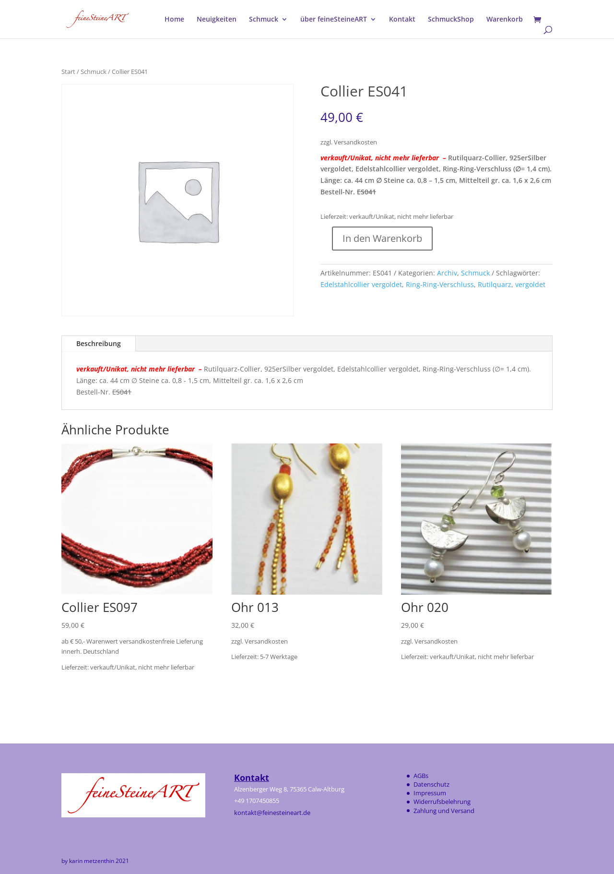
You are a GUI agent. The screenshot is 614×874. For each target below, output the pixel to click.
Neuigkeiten (216, 20)
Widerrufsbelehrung (442, 801)
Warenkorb (504, 20)
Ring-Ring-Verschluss (440, 284)
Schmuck (263, 20)
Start (68, 71)
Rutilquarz (494, 284)
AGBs (420, 775)
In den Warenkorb (382, 238)
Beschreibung (98, 343)
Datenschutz (431, 784)
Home (174, 20)
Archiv (447, 272)
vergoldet (530, 284)
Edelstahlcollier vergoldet (361, 284)
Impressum (429, 793)
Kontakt (402, 20)
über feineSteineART (333, 20)
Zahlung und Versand (443, 810)
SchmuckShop (451, 20)
